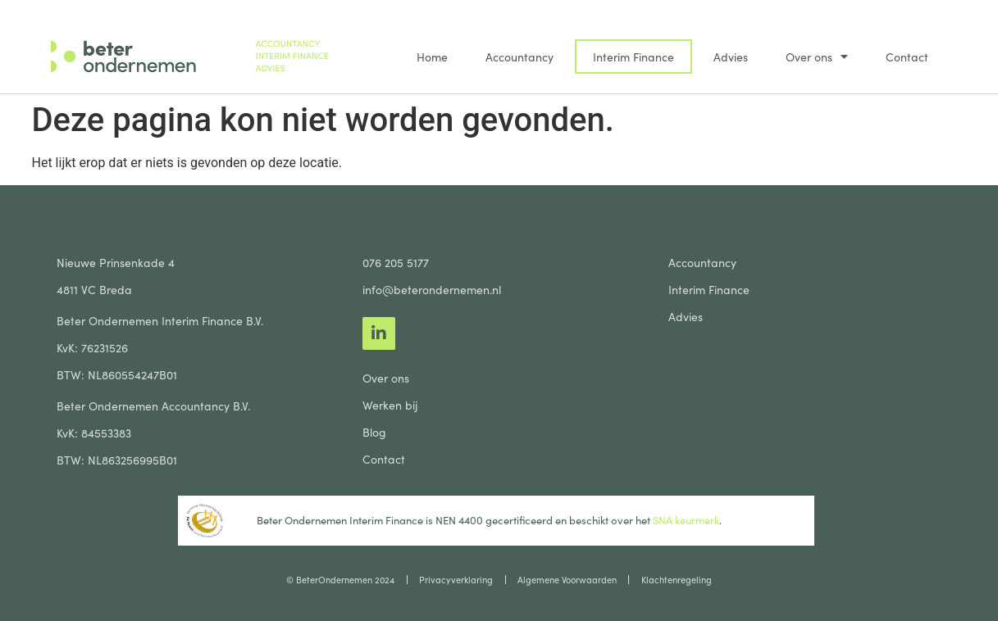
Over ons (817, 56)
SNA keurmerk (684, 520)
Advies (730, 56)
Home (432, 56)
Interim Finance (633, 56)
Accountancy (519, 56)
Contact (907, 56)
